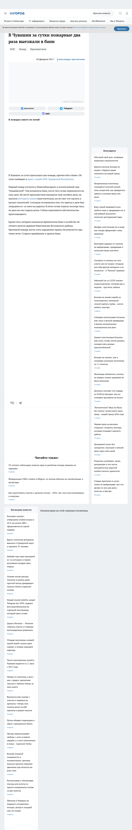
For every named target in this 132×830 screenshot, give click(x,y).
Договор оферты (34, 740)
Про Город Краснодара (35, 727)
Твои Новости (32, 714)
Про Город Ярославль (56, 718)
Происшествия (38, 49)
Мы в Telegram (117, 21)
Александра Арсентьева (71, 59)
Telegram (7, 737)
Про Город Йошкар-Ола (57, 714)
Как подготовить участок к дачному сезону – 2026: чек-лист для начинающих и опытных (47, 496)
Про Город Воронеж (11, 718)
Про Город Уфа (54, 721)
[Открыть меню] (5, 13)
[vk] (12, 403)
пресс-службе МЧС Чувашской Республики (50, 179)
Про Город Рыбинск (34, 721)
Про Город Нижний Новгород (37, 724)
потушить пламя (27, 198)
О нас (30, 737)
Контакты (54, 737)
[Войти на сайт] (126, 13)
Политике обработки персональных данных (90, 27)
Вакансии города (57, 21)
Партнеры (54, 746)
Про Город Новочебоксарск (14, 714)
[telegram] (21, 403)
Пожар (22, 49)
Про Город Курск (10, 721)
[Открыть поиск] (120, 13)
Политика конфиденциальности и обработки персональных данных (28, 790)
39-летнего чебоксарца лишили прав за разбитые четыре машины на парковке (47, 469)
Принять (121, 28)
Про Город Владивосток (13, 727)
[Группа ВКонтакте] (27, 108)
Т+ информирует (37, 21)
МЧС (12, 49)
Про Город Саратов (11, 724)
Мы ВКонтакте (98, 21)
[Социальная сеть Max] (47, 114)
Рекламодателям (34, 746)
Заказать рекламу (78, 21)
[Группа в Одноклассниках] (80, 718)
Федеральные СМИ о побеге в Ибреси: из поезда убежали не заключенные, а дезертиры (47, 482)
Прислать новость (101, 13)
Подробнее (123, 786)
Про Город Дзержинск (57, 724)
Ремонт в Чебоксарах (14, 21)
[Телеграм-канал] (66, 108)
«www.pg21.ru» (22, 751)
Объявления (8, 740)
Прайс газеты (9, 746)
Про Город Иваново (34, 718)
